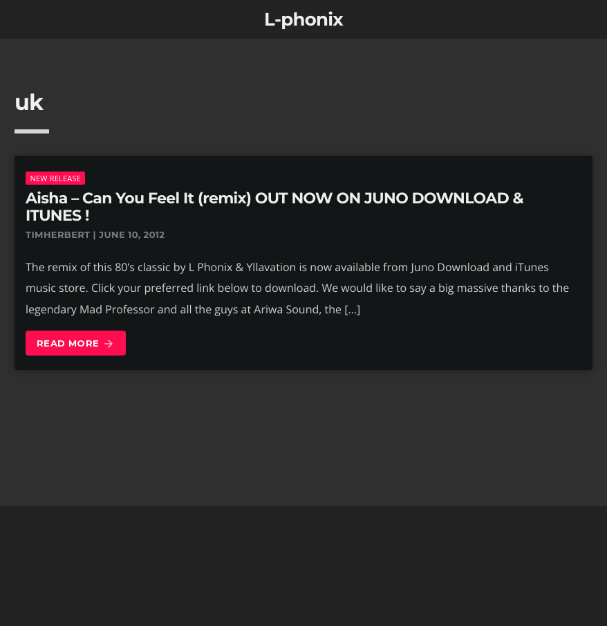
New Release (55, 178)
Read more (76, 344)
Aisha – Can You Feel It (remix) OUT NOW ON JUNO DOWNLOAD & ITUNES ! (274, 207)
